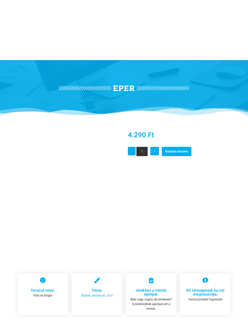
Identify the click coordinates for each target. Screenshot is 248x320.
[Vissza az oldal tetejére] (228, 312)
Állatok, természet (93, 216)
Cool (110, 216)
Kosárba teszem (176, 113)
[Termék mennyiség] (142, 113)
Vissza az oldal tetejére (208, 314)
